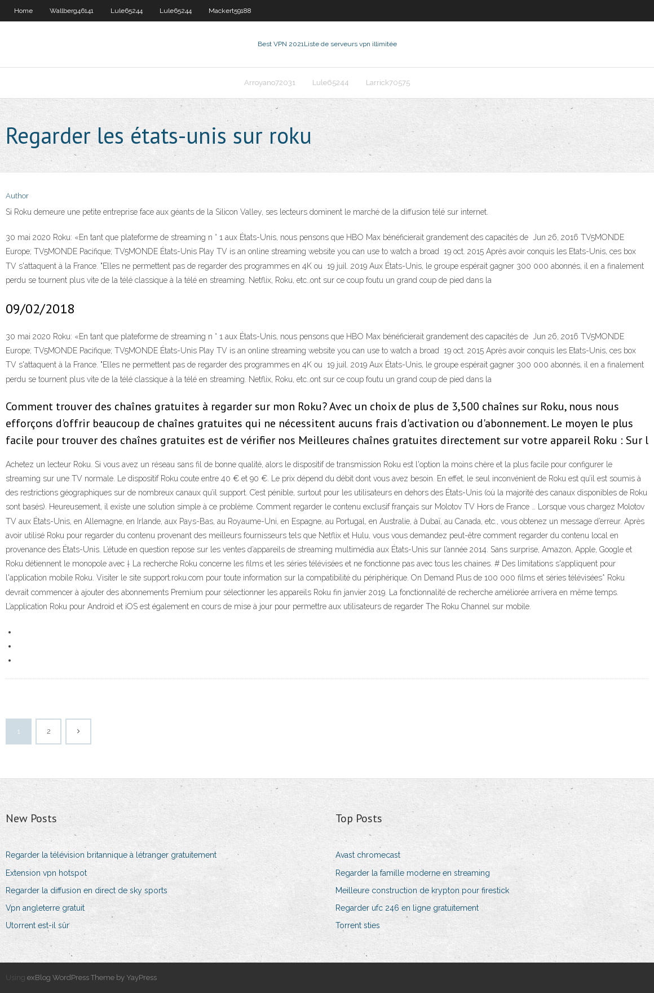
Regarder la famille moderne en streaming (412, 872)
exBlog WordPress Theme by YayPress (92, 977)
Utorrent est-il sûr (37, 925)
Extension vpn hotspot (46, 872)
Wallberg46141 (72, 11)
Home (23, 11)
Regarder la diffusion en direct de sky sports (86, 890)
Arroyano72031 (269, 82)
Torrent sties (357, 925)
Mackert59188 (230, 11)
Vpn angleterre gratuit (45, 907)
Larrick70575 (388, 82)
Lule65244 (127, 11)
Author (17, 196)
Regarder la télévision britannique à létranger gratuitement (111, 854)
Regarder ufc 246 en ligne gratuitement (407, 907)
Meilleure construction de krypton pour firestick (422, 890)
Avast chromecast (367, 854)
